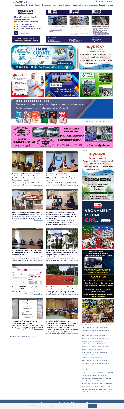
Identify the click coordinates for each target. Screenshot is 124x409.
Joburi (102, 4)
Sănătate (67, 4)
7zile (107, 325)
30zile (112, 325)
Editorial (77, 4)
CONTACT (110, 1)
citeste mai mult (38, 185)
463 (27, 336)
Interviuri (57, 4)
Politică (29, 4)
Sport (85, 4)
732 (33, 336)
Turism (109, 4)
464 (29, 336)
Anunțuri (93, 4)
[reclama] (62, 43)
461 (21, 336)
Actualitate (20, 4)
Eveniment (46, 4)
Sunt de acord (92, 406)
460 (18, 336)
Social (37, 4)
